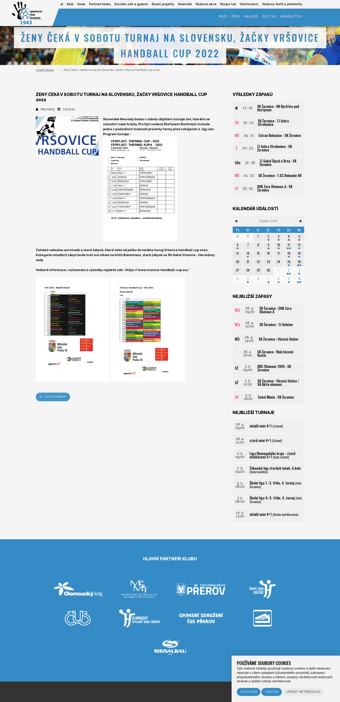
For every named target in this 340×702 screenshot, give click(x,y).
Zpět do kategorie (54, 396)
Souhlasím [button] (248, 692)
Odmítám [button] (271, 692)
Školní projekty (159, 4)
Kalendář (182, 4)
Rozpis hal (226, 4)
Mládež (249, 17)
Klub (64, 4)
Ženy (232, 17)
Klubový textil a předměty (282, 4)
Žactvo (268, 17)
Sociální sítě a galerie (127, 4)
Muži (219, 17)
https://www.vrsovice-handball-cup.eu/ (157, 270)
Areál (76, 4)
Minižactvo (291, 17)
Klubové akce (203, 4)
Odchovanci (248, 4)
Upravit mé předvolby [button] (303, 692)
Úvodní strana (45, 70)
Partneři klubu (95, 4)
